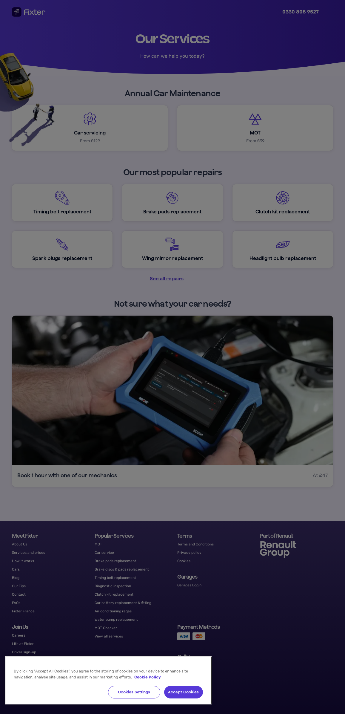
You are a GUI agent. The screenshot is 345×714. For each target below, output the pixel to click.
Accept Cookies (183, 692)
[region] (108, 680)
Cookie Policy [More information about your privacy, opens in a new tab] (147, 677)
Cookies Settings (134, 692)
